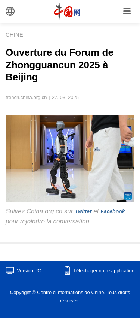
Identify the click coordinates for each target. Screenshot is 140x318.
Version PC (29, 270)
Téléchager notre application (103, 270)
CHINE (14, 35)
